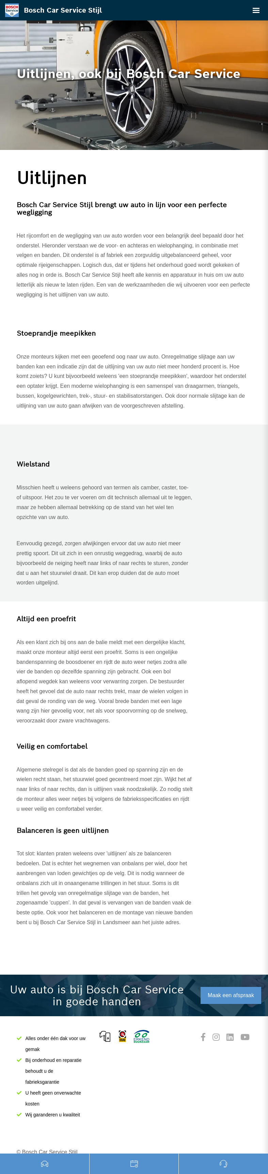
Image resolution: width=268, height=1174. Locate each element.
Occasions (45, 1164)
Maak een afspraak (231, 995)
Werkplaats (134, 1164)
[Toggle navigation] (256, 10)
